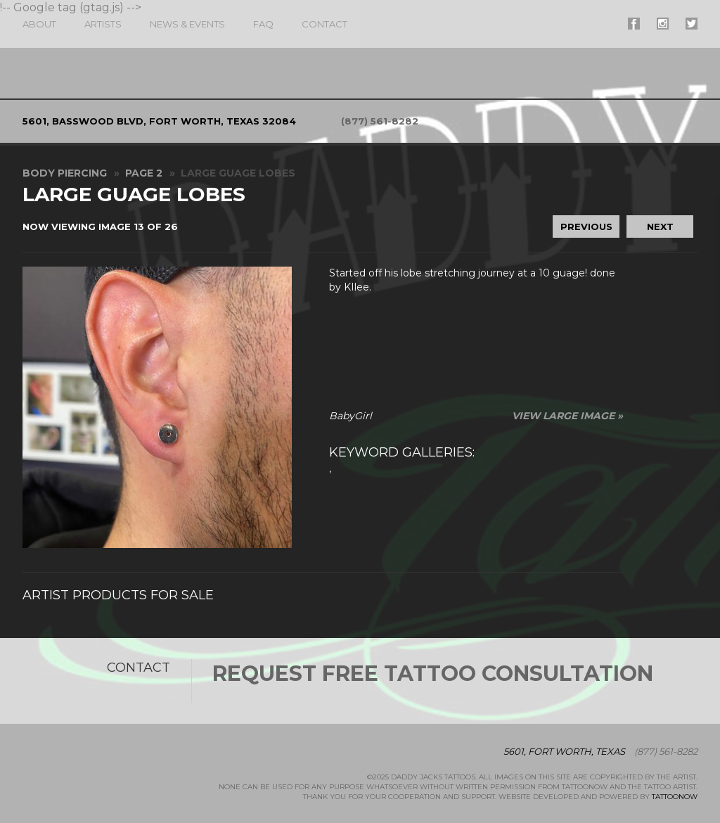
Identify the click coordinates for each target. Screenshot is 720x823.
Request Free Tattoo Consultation (432, 674)
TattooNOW (675, 796)
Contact (324, 24)
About (39, 24)
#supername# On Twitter (692, 24)
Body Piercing (64, 173)
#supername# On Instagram (663, 24)
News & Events (187, 24)
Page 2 (143, 173)
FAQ (263, 24)
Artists (103, 24)
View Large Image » (567, 415)
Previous (586, 226)
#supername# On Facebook (634, 24)
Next (660, 226)
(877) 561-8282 (379, 121)
